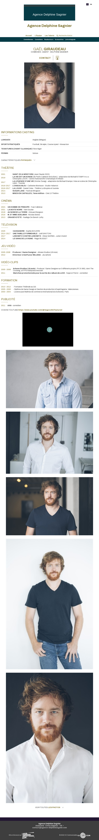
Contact (45, 58)
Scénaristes (59, 39)
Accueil (29, 35)
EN (91, 4)
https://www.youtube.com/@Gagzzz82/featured (40, 310)
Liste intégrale (70, 39)
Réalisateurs (48, 39)
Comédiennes (28, 39)
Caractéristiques (18, 160)
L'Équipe (38, 35)
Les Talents (49, 35)
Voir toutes (49, 807)
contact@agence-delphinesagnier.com (49, 828)
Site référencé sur (21, 835)
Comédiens (39, 39)
